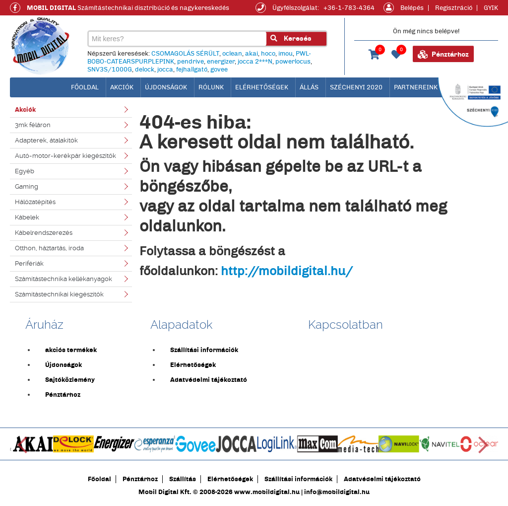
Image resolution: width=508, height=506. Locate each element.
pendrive (190, 62)
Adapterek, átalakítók (46, 140)
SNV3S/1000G (109, 69)
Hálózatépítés (35, 202)
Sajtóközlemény (70, 380)
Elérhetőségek (261, 87)
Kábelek (27, 217)
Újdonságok (166, 87)
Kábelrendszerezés (43, 232)
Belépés (412, 8)
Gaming (26, 186)
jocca (165, 69)
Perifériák (29, 263)
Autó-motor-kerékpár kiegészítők (65, 155)
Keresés (291, 38)
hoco (268, 54)
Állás (309, 87)
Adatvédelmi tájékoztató (208, 380)
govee (219, 69)
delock (144, 69)
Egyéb (24, 171)
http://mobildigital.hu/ (287, 271)
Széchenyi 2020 (356, 87)
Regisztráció (453, 8)
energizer (221, 62)
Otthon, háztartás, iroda (49, 248)
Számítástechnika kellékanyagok (63, 279)
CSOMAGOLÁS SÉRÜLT (185, 54)
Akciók (121, 87)
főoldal (85, 87)
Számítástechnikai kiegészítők (59, 294)
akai (251, 54)
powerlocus (293, 62)
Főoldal (99, 479)
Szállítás (182, 479)
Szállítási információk (204, 350)
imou (285, 54)
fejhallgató (191, 69)
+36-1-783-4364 (349, 8)
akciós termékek (71, 350)
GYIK (491, 8)
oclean (232, 54)
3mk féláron (33, 125)
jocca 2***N (255, 62)
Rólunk (211, 87)
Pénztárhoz (443, 55)
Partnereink (416, 87)
